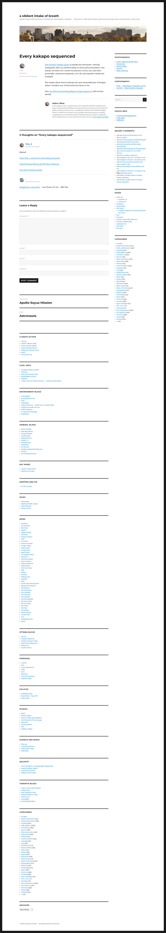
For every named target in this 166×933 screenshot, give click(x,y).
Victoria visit (120, 64)
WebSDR (24, 379)
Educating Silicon (27, 431)
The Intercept (25, 595)
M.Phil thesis (25, 845)
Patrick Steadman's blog (29, 795)
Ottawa (23, 852)
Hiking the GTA (26, 438)
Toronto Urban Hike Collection (126, 219)
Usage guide (120, 118)
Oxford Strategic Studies (29, 768)
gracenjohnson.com (28, 398)
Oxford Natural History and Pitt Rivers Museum (39, 164)
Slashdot (24, 579)
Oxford (23, 854)
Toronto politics (26, 724)
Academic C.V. (123, 199)
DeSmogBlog (25, 396)
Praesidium (25, 445)
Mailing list (120, 120)
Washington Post (27, 619)
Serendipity (25, 799)
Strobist (24, 451)
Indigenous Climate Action (30, 350)
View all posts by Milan (100, 117)
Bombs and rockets (27, 819)
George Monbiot (26, 434)
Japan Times (25, 552)
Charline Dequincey (27, 639)
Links (23, 670)
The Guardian (25, 592)
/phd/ (23, 713)
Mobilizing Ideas (26, 694)
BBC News (24, 528)
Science (22, 76)
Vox (22, 617)
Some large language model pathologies (132, 140)
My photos (120, 204)
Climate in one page (27, 471)
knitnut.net (25, 645)
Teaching (24, 881)
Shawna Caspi (25, 508)
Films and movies (27, 832)
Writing (23, 892)
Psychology (25, 868)
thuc (118, 215)
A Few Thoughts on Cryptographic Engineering (37, 766)
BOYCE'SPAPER (26, 429)
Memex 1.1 (24, 440)
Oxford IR (24, 722)
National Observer (27, 563)
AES (22, 665)
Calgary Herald (26, 532)
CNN (22, 539)
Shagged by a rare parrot (29, 187)
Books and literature (28, 821)
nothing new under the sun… (31, 407)
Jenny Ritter (25, 502)
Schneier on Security (28, 770)
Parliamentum (26, 442)
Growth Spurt (25, 436)
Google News (25, 550)
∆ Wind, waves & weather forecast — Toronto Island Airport (41, 381)
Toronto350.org (26, 355)
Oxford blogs (120, 206)
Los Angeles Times (27, 555)
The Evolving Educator (28, 454)
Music (23, 850)
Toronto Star (25, 615)
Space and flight (26, 877)
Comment (24, 216)
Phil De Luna (25, 797)
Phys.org (24, 744)
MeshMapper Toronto (28, 376)
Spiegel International (28, 586)
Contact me (122, 202)
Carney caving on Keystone (128, 155)
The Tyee (24, 608)
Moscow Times (26, 561)
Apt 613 (23, 636)
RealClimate (25, 414)
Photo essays (25, 859)
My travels (119, 226)
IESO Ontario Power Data (29, 374)
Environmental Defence (29, 348)
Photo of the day (26, 861)
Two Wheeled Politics (28, 801)
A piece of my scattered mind (31, 788)
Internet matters (26, 839)
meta (23, 672)
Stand (23, 352)
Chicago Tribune (26, 537)
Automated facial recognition (129, 142)
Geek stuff (24, 834)
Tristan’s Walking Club (124, 222)
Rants (23, 870)
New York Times (26, 568)
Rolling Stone (25, 577)
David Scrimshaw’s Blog (29, 641)
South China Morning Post (30, 583)
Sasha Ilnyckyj (26, 506)
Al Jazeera (24, 523)
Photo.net (24, 674)
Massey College (26, 716)
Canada (23, 823)
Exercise (24, 830)
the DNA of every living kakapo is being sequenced (71, 91)
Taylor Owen (25, 698)
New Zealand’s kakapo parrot (57, 65)
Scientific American (28, 746)
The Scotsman (26, 603)
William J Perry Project (28, 773)
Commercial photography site (126, 116)
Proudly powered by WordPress (49, 924)
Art (22, 817)
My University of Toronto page (31, 720)
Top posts (119, 217)
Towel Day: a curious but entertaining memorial (39, 158)
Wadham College (26, 729)
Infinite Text (25, 790)
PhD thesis (24, 857)
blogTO (23, 530)
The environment (31, 76)
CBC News (24, 535)
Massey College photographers (31, 718)
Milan (21, 70)
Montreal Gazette (27, 559)
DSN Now (24, 372)
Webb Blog (24, 751)
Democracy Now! (27, 543)
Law (22, 843)
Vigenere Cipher (26, 678)
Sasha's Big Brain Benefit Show (127, 62)
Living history (127, 173)
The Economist (26, 590)
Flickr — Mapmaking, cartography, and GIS (131, 86)
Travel (23, 890)
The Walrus (25, 610)
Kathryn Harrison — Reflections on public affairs (37, 405)
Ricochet (24, 575)
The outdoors (25, 885)
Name (22, 248)
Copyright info (121, 224)
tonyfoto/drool (26, 648)
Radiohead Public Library (29, 504)
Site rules (119, 228)
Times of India (26, 612)
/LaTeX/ (24, 663)
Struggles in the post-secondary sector (132, 157)
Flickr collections (122, 71)
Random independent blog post (31, 449)
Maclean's (24, 557)
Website (23, 269)
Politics (23, 865)
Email (22, 259)
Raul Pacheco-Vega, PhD (29, 696)
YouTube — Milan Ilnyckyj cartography (129, 88)
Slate (22, 581)
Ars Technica (25, 526)
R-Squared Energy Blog (29, 412)
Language (24, 841)
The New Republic (27, 599)
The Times (24, 606)
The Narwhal (25, 597)
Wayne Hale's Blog (27, 749)
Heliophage (25, 403)
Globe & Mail (25, 548)
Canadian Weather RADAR (30, 370)
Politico (23, 572)
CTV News (24, 541)
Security (24, 874)
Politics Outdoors (27, 409)
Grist (23, 401)
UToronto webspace (28, 676)
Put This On (25, 447)
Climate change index (28, 469)
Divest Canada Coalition (29, 346)
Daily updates (25, 825)
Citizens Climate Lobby (28, 343)
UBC (22, 727)
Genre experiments (27, 667)
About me (119, 197)
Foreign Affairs (26, 546)
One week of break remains (30, 170)
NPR (22, 570)
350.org (23, 341)
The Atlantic (25, 588)
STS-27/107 (25, 879)
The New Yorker (26, 601)
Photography (25, 863)
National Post (25, 566)
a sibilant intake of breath (39, 16)
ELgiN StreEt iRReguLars (29, 643)
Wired (23, 621)
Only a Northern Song (28, 792)
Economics (25, 828)
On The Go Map (26, 486)
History (23, 837)
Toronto (24, 888)
